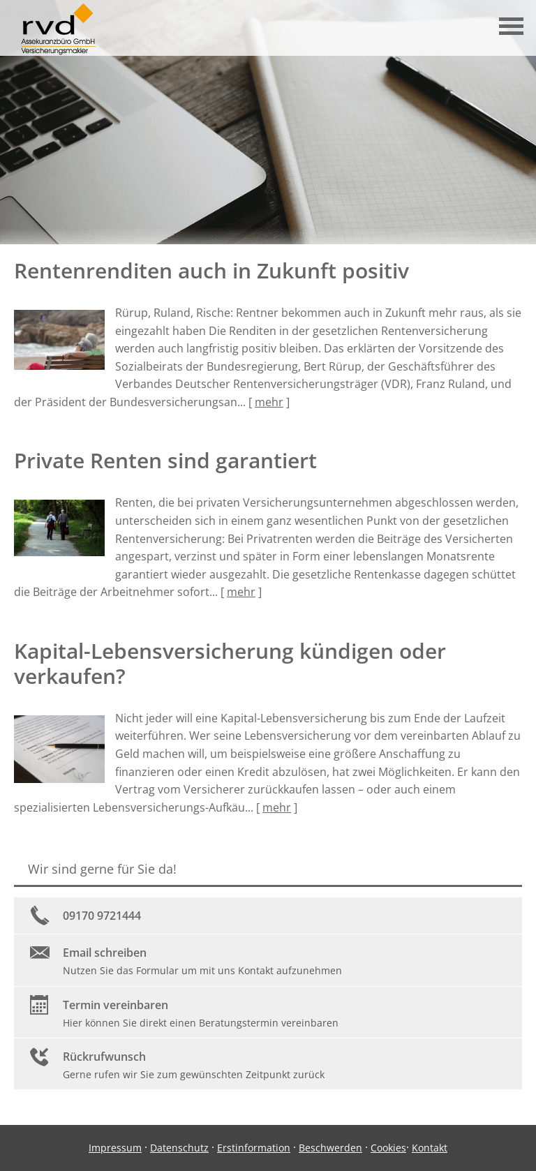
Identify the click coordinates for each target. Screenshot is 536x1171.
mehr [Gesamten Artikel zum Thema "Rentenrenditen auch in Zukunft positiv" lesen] (269, 402)
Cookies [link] (388, 1147)
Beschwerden (330, 1147)
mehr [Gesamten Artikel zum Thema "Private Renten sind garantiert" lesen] (241, 591)
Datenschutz (179, 1147)
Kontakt (429, 1147)
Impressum (115, 1147)
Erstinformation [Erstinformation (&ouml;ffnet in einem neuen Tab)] (253, 1147)
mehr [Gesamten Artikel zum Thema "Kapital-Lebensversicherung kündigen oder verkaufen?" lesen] (276, 807)
